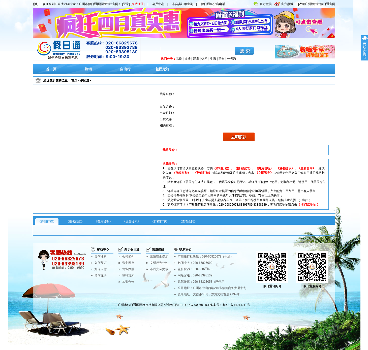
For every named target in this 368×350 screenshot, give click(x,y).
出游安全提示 (159, 256)
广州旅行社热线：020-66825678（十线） (205, 256)
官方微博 (283, 3)
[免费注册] (138, 4)
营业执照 (128, 269)
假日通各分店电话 (213, 4)
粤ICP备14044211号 (236, 305)
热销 (88, 69)
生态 (213, 58)
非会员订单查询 (182, 4)
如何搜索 (101, 256)
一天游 (231, 58)
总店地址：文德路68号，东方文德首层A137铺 (208, 294)
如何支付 (101, 269)
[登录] (126, 4)
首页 (74, 80)
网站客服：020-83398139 (195, 275)
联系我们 (185, 249)
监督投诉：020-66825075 (195, 269)
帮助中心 (103, 249)
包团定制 (162, 69)
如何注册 (101, 275)
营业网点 (128, 263)
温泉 (196, 58)
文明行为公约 (159, 263)
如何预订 (101, 263)
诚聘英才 (128, 275)
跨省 (222, 58)
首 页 (51, 69)
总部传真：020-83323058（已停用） (202, 281)
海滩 (188, 58)
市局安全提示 (159, 269)
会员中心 (158, 4)
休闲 (204, 58)
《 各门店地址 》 (308, 204)
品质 (179, 58)
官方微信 (263, 3)
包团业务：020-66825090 (195, 263)
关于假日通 (131, 249)
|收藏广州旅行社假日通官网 (316, 4)
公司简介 (128, 256)
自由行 (125, 69)
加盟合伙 (128, 281)
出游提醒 (158, 249)
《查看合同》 (188, 221)
